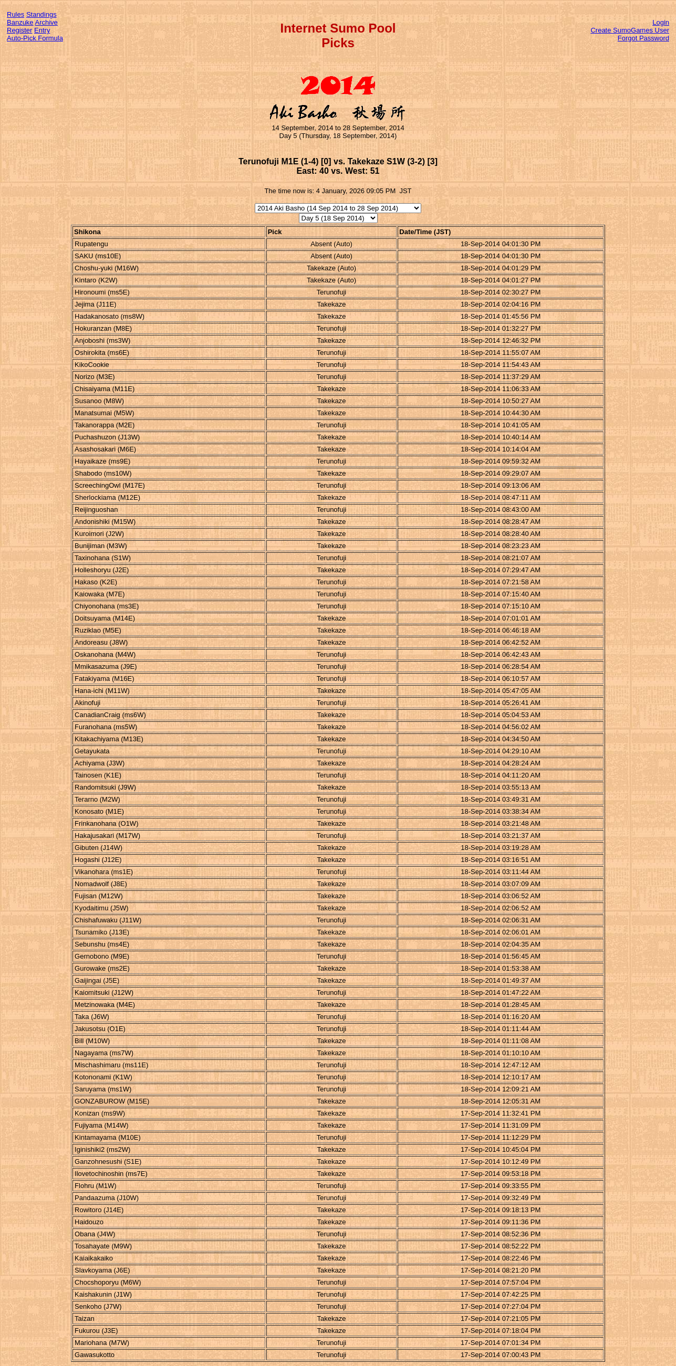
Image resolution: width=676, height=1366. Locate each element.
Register (19, 30)
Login (660, 22)
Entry (42, 30)
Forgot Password (643, 38)
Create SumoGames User (629, 30)
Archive (46, 22)
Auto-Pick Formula (35, 38)
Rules (15, 14)
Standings (41, 14)
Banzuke (20, 22)
